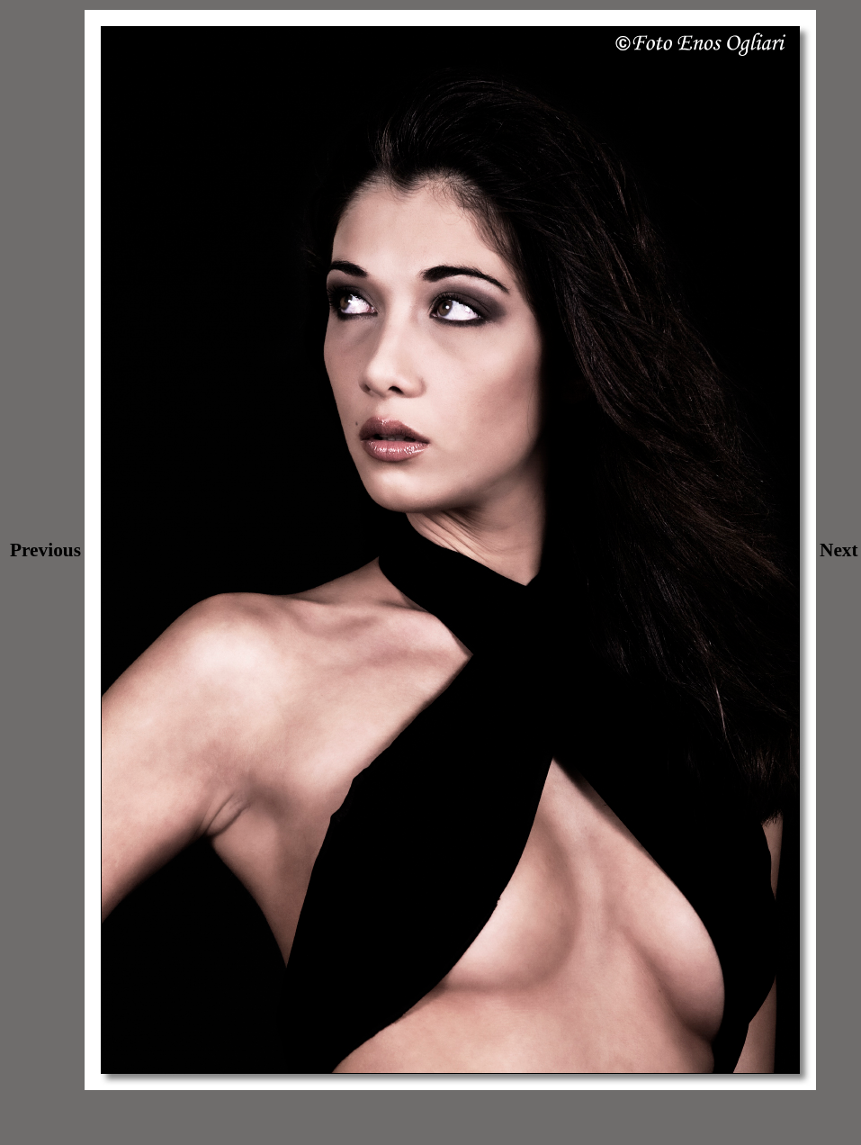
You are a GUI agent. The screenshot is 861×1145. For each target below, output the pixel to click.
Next (839, 550)
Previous (45, 550)
